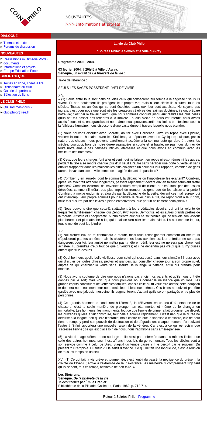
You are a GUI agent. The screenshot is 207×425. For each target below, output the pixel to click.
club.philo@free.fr (16, 112)
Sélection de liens (16, 94)
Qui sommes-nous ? (18, 107)
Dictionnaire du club (18, 87)
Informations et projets (20, 67)
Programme (146, 397)
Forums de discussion (19, 47)
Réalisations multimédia (21, 59)
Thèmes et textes (16, 43)
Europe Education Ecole (21, 71)
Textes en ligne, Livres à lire (23, 83)
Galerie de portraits (17, 91)
